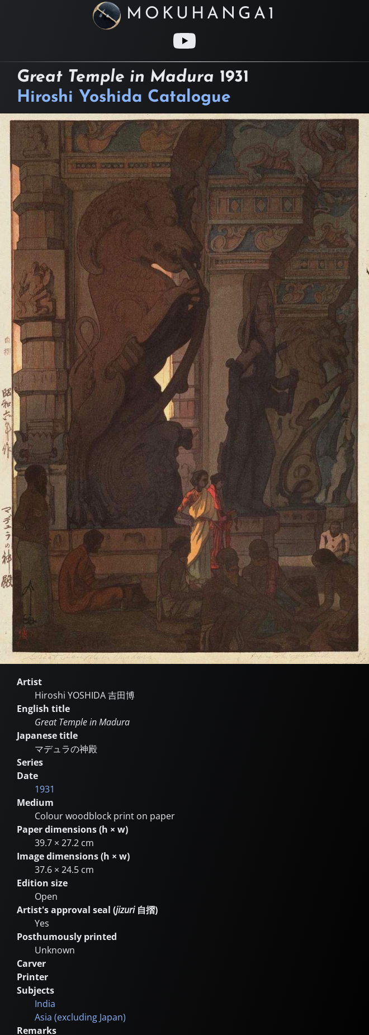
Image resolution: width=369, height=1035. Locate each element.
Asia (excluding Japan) (80, 1017)
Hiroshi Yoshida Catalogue (124, 97)
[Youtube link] (184, 41)
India (45, 1004)
